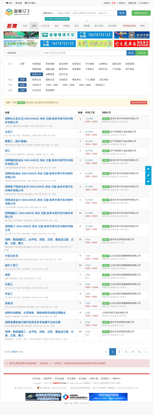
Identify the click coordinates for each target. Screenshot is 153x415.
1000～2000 (52, 85)
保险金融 (50, 69)
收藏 (19, 3)
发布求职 (99, 26)
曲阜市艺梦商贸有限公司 (122, 239)
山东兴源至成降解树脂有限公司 (125, 255)
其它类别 (104, 79)
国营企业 (50, 79)
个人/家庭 (90, 79)
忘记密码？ (144, 3)
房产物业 (130, 69)
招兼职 (66, 26)
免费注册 (132, 3)
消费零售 (50, 74)
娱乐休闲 (63, 63)
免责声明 (48, 378)
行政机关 (63, 79)
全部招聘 (11, 53)
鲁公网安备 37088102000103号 (52, 388)
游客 (114, 3)
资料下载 (94, 378)
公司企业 (45, 26)
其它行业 (63, 74)
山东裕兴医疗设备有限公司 (115, 312)
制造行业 (36, 74)
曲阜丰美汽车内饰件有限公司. (124, 118)
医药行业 (103, 69)
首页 (9, 3)
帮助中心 (117, 378)
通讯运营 (116, 63)
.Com (59, 383)
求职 (56, 26)
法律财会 (103, 63)
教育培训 (63, 69)
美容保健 (50, 63)
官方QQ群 (59, 378)
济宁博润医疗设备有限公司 (123, 131)
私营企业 (36, 79)
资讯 (76, 26)
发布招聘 (112, 26)
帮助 (142, 26)
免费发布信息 (141, 13)
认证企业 (141, 53)
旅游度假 (130, 63)
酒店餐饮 (76, 69)
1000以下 (36, 85)
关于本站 (36, 378)
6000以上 (100, 85)
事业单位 (76, 79)
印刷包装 (36, 63)
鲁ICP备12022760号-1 (24, 388)
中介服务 (90, 63)
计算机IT (90, 69)
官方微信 (30, 3)
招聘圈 (86, 26)
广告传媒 (116, 69)
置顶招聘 (50, 90)
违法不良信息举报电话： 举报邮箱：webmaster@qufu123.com (104, 388)
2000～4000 (68, 85)
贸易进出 (76, 63)
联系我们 (105, 378)
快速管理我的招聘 (138, 102)
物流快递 (36, 69)
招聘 (34, 26)
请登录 (122, 3)
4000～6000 (85, 85)
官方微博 (71, 378)
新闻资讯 (48, 13)
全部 (22, 63)
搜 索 (121, 13)
